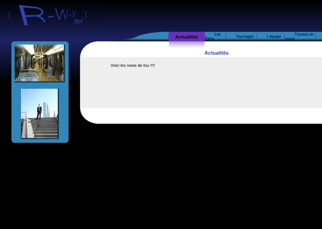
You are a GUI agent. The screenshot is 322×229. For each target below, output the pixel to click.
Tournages (244, 36)
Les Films (213, 36)
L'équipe (274, 36)
